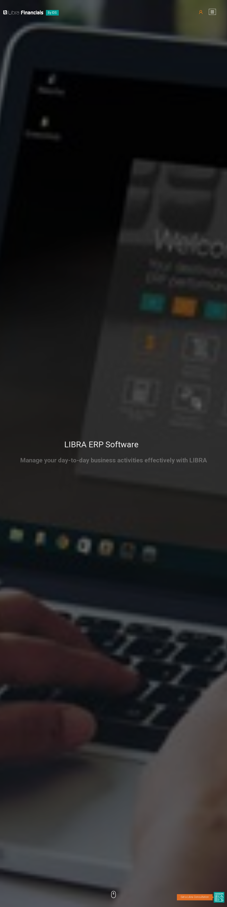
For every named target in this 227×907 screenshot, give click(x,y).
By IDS (52, 12)
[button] (212, 12)
